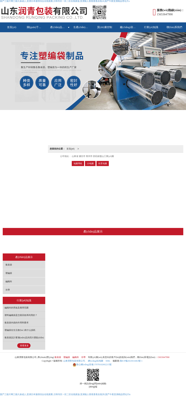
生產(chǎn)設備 (81, 27)
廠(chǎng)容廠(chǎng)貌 (130, 27)
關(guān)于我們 (35, 27)
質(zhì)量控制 (104, 27)
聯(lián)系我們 (174, 27)
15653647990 (163, 357)
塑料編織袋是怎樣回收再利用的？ (21, 315)
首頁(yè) (11, 27)
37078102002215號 (92, 364)
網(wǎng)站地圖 (95, 361)
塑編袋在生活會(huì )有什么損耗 (20, 330)
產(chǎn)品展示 (58, 27)
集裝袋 (69, 244)
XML (108, 361)
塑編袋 (85, 244)
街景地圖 (102, 163)
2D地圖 (90, 163)
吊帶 (116, 244)
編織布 (101, 244)
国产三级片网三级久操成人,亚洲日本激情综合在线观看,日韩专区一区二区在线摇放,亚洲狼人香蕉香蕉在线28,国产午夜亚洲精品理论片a (65, 394)
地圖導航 (78, 163)
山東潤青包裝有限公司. (74, 361)
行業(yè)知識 (151, 27)
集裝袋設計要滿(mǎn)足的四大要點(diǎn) (24, 337)
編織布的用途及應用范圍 (17, 307)
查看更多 (24, 345)
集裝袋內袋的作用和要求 (17, 322)
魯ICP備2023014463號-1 (131, 361)
